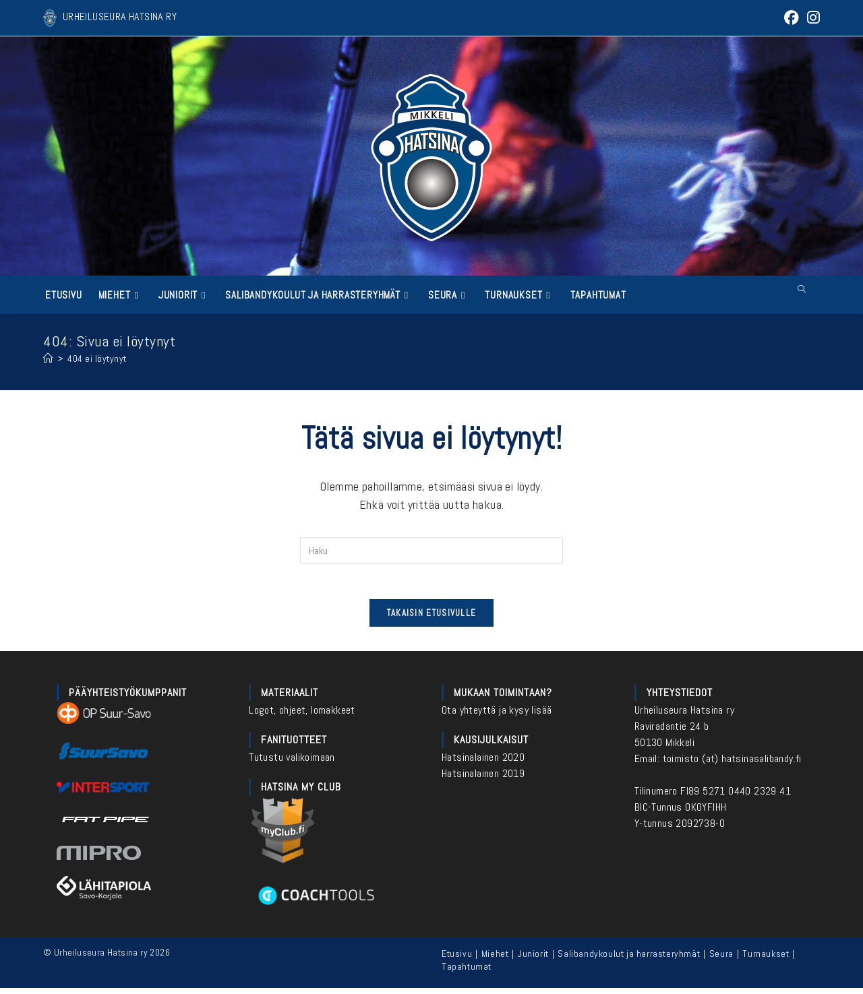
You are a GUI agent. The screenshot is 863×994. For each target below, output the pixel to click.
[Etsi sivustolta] (801, 290)
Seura (721, 960)
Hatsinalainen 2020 (483, 763)
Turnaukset (765, 960)
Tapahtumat (467, 972)
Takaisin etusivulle (432, 619)
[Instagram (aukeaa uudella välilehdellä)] (811, 18)
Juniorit (533, 960)
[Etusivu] (48, 358)
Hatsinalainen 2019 (483, 779)
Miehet (495, 960)
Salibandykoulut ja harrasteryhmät (629, 960)
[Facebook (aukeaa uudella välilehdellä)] (790, 18)
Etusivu (457, 960)
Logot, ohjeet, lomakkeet (302, 716)
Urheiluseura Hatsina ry (684, 716)
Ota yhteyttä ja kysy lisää (497, 716)
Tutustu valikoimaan (292, 763)
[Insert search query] (431, 550)
